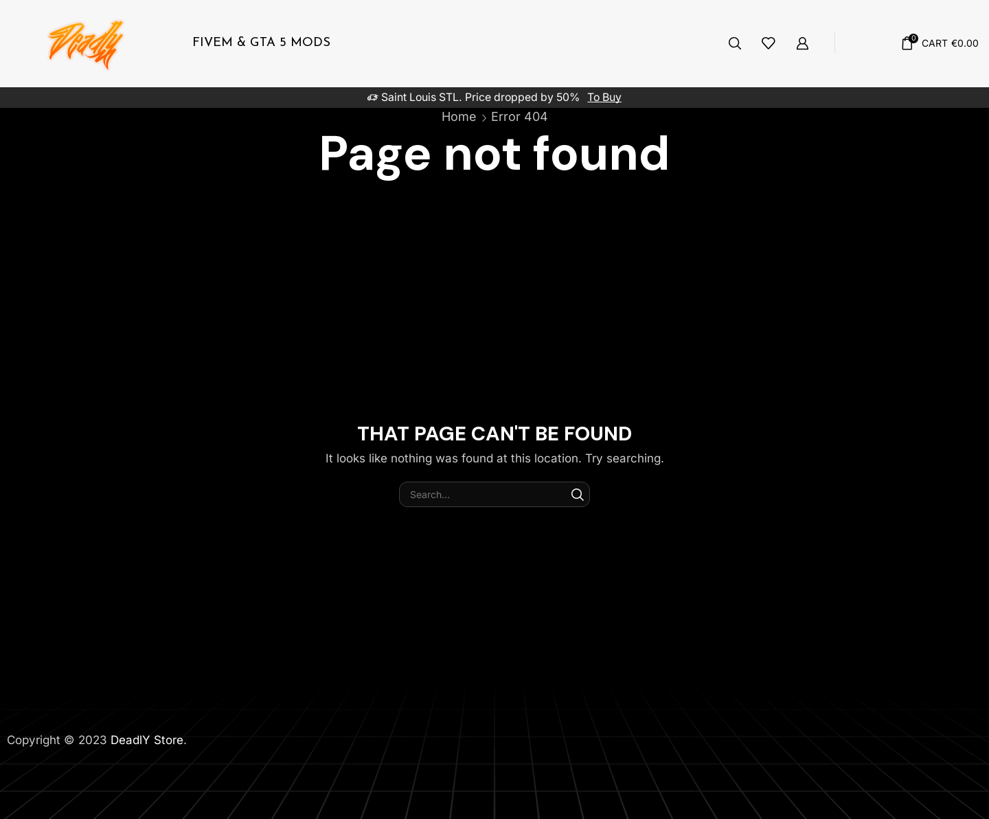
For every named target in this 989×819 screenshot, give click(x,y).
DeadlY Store (147, 740)
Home (459, 116)
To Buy (604, 97)
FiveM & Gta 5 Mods (261, 42)
